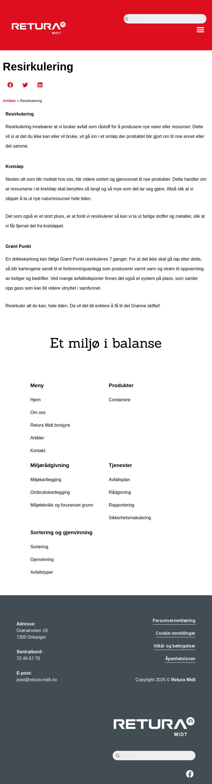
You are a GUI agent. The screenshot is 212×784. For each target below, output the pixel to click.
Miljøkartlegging (45, 479)
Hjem (35, 399)
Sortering (39, 546)
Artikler (9, 101)
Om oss (38, 412)
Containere (119, 399)
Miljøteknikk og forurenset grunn (61, 505)
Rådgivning (120, 492)
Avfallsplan (119, 479)
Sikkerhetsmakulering (130, 517)
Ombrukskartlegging (50, 492)
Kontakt (37, 450)
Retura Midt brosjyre (50, 425)
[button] (200, 29)
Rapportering (121, 505)
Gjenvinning (42, 559)
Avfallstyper (41, 572)
